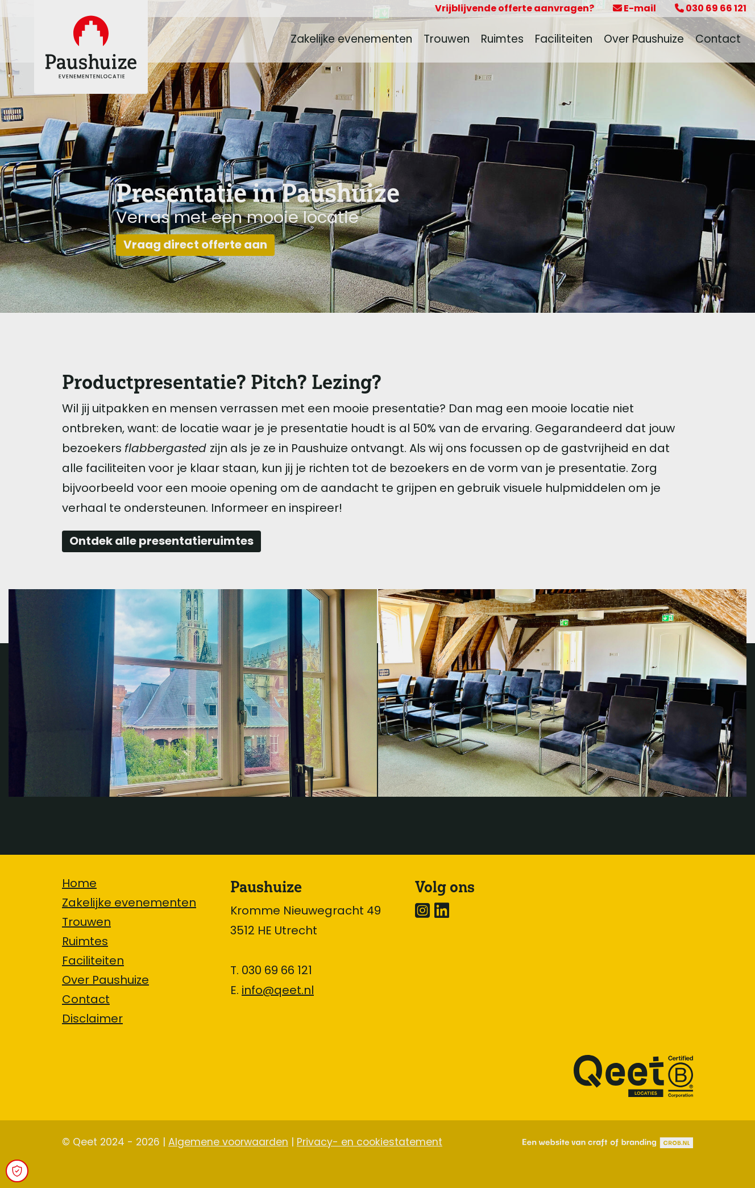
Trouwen (447, 40)
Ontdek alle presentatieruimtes (161, 542)
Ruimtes (502, 40)
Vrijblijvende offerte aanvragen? (514, 9)
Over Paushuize (644, 40)
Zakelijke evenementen (351, 40)
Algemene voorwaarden (228, 1143)
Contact (718, 40)
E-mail (634, 9)
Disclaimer (92, 1019)
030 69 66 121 (710, 9)
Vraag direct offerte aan (195, 245)
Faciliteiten (563, 40)
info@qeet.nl (278, 991)
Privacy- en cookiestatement (369, 1143)
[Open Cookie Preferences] (17, 1171)
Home (79, 884)
